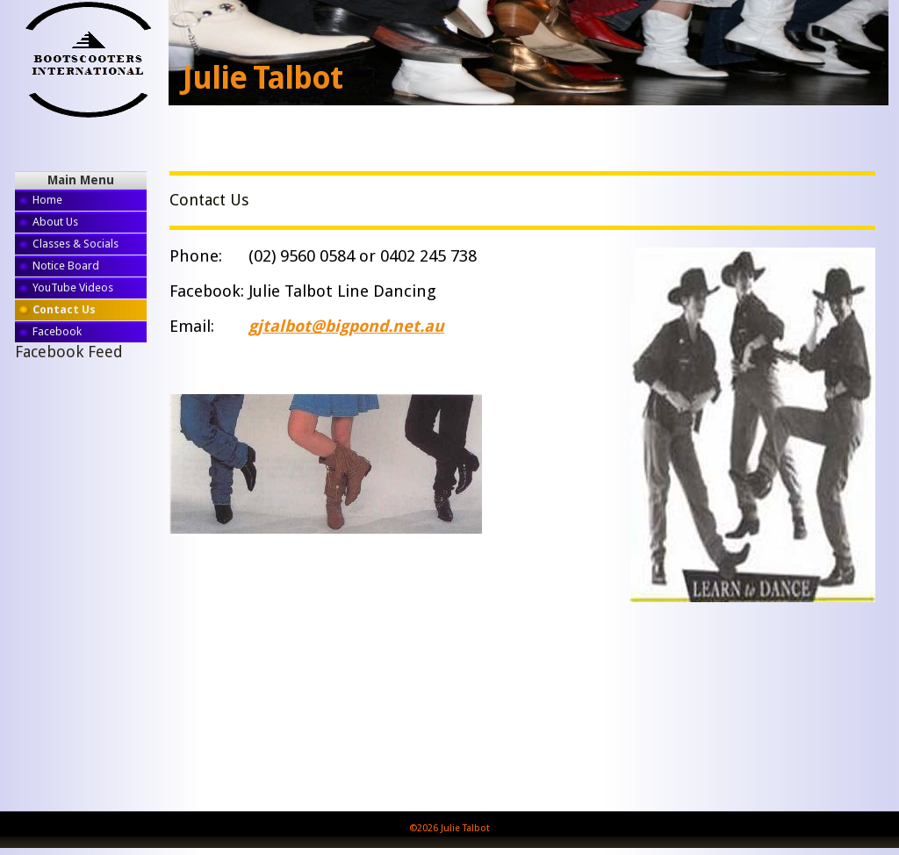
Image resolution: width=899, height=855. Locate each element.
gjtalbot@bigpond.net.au (346, 326)
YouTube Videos (72, 287)
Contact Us (64, 309)
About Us (55, 221)
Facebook (57, 331)
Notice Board (65, 265)
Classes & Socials (75, 243)
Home (47, 199)
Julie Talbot (262, 78)
